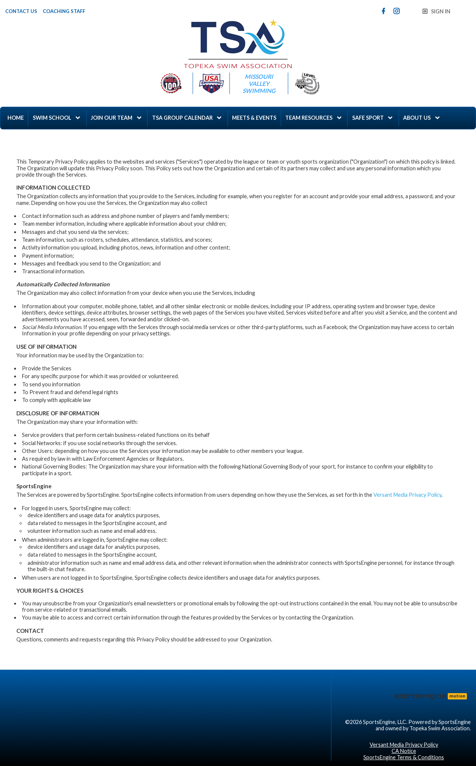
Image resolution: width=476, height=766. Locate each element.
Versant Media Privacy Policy (407, 495)
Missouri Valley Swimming (258, 83)
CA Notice (404, 751)
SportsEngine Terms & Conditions (403, 757)
